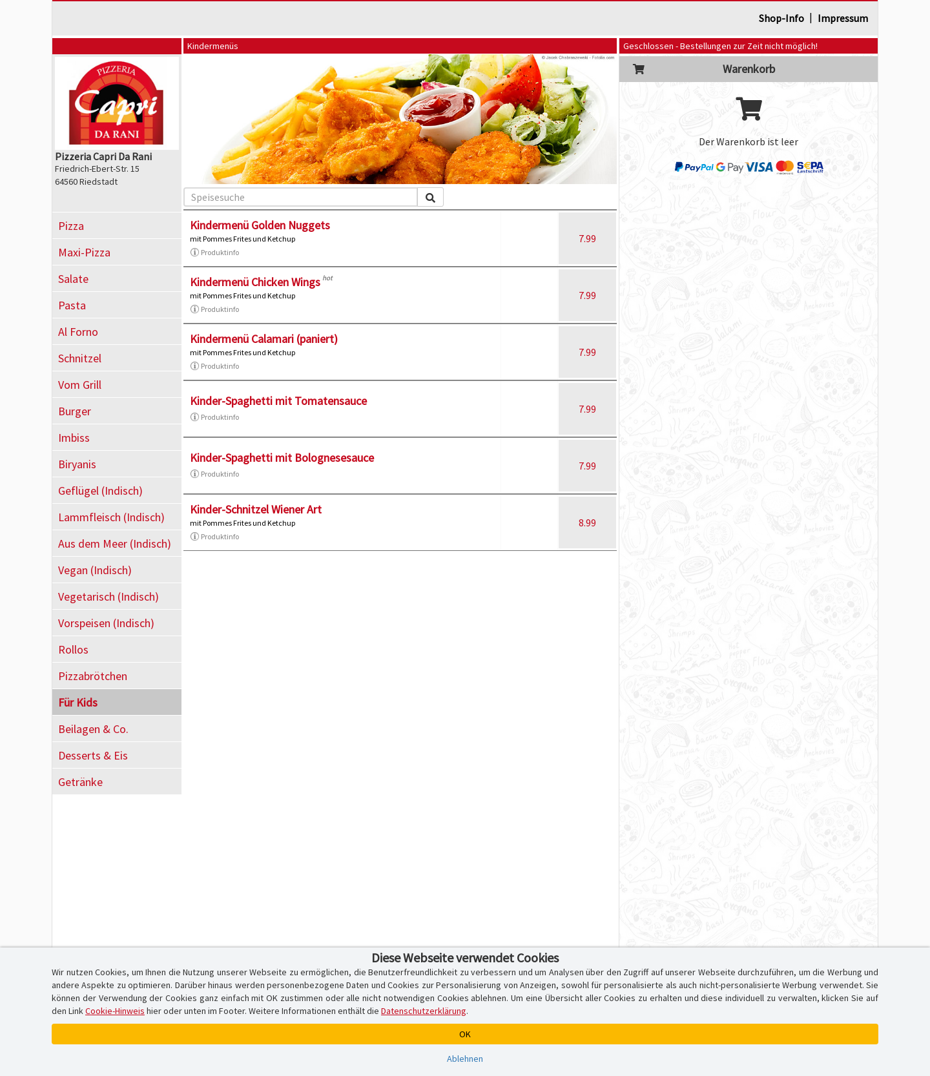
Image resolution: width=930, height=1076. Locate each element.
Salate (73, 278)
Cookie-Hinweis (115, 1011)
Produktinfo (214, 252)
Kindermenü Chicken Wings (255, 281)
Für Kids (78, 702)
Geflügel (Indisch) (100, 490)
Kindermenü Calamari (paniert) (264, 338)
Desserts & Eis (93, 755)
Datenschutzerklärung (423, 1011)
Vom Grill (79, 384)
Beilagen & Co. (93, 728)
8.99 (587, 522)
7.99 (587, 238)
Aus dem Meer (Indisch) (114, 543)
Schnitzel (79, 358)
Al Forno (78, 331)
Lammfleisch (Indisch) (111, 517)
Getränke (80, 781)
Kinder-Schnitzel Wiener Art (256, 509)
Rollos (73, 649)
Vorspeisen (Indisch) (106, 623)
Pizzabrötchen (92, 675)
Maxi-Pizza (84, 252)
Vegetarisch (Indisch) (108, 596)
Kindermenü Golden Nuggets (260, 225)
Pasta (72, 305)
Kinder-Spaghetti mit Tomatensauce (278, 400)
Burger (74, 411)
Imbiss (74, 437)
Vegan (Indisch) (95, 570)
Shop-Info (781, 18)
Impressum (843, 18)
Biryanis (77, 464)
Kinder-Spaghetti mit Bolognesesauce (282, 457)
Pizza (71, 225)
